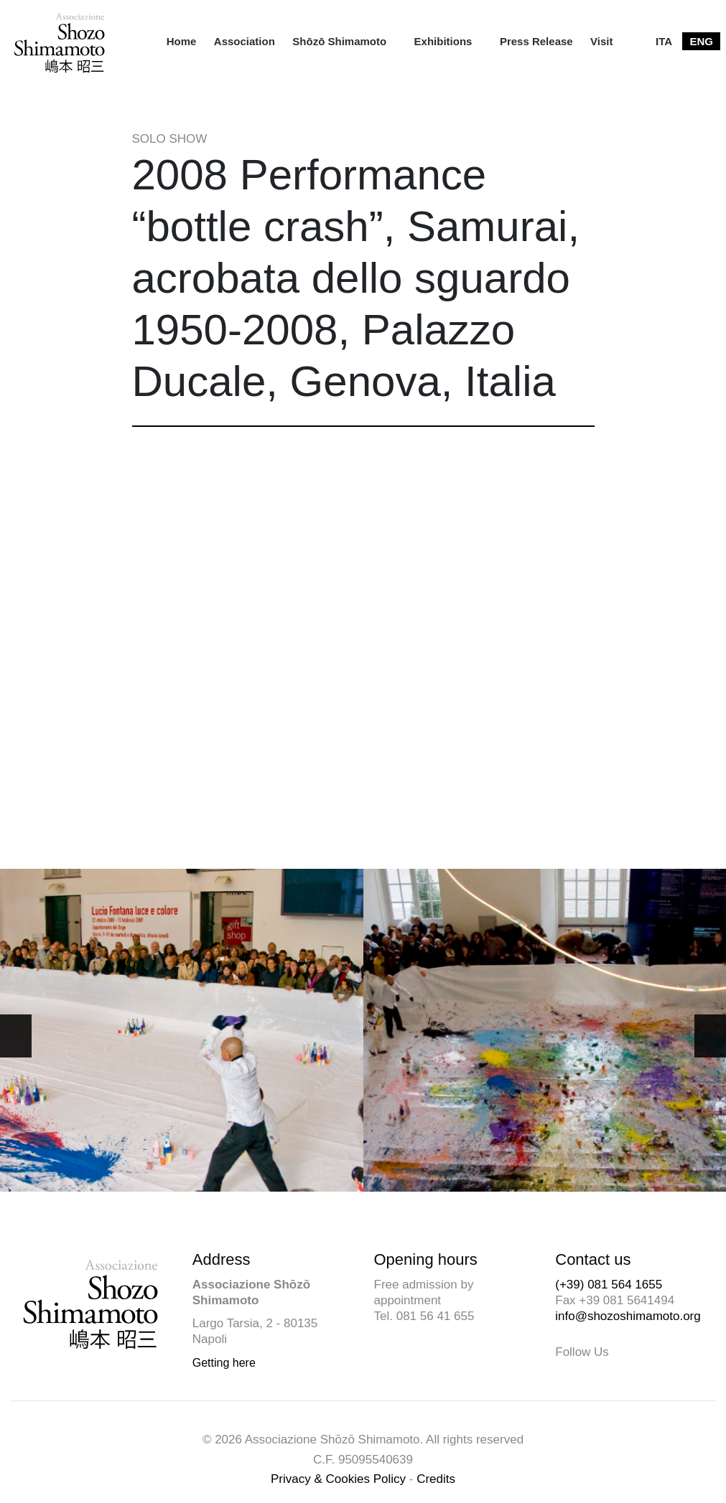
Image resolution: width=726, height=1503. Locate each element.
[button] (710, 1035)
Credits (435, 1479)
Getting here (224, 1363)
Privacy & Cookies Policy (338, 1479)
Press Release (536, 41)
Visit (601, 41)
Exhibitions (443, 41)
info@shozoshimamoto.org (627, 1316)
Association (244, 41)
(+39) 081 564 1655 (608, 1284)
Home (182, 41)
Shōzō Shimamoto (339, 41)
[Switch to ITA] (663, 41)
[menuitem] (181, 41)
